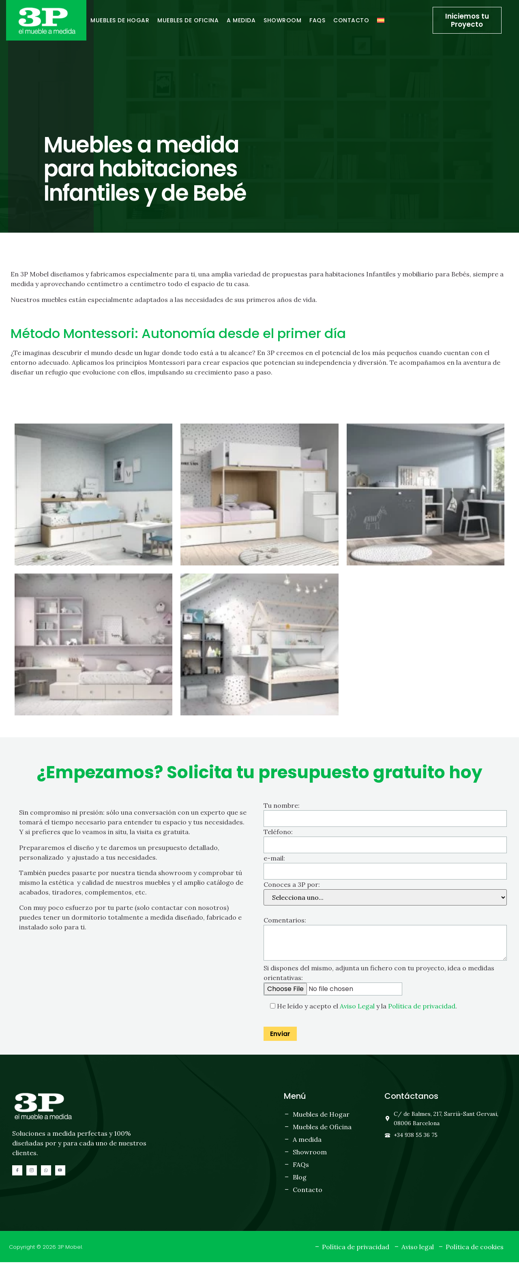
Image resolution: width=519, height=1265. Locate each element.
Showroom (282, 20)
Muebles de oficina (188, 20)
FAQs (317, 20)
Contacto (351, 20)
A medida (241, 20)
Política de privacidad (421, 1008)
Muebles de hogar (119, 20)
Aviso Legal (357, 1008)
